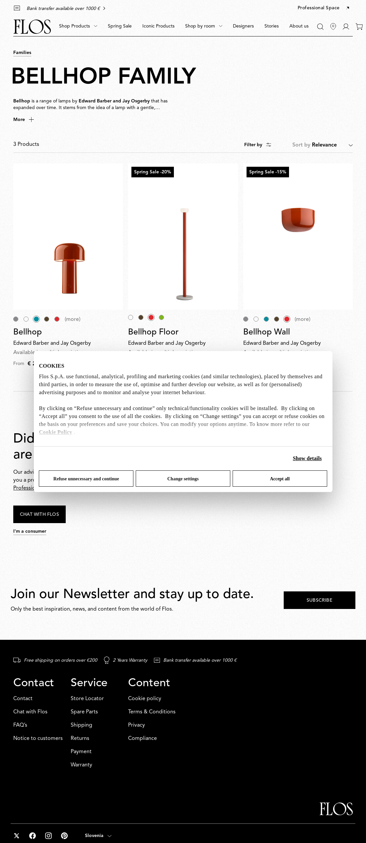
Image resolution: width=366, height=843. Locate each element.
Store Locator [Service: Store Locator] (87, 698)
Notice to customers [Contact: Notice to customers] (38, 738)
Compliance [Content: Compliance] (142, 738)
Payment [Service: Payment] (81, 751)
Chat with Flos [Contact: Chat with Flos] (30, 712)
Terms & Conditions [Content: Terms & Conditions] (152, 712)
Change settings (183, 478)
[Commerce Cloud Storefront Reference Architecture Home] (32, 27)
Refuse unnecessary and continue (86, 478)
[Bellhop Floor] (183, 236)
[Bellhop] (68, 236)
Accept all (279, 478)
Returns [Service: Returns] (80, 738)
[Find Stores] (333, 26)
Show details (307, 458)
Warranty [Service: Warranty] (81, 765)
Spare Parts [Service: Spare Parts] (84, 712)
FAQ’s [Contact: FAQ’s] (20, 725)
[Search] (320, 26)
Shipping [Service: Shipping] (81, 725)
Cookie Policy (55, 432)
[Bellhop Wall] (298, 236)
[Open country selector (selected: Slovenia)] (98, 836)
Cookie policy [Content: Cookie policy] (144, 698)
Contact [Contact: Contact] (23, 698)
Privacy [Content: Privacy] (136, 725)
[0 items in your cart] (359, 26)
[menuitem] (78, 26)
